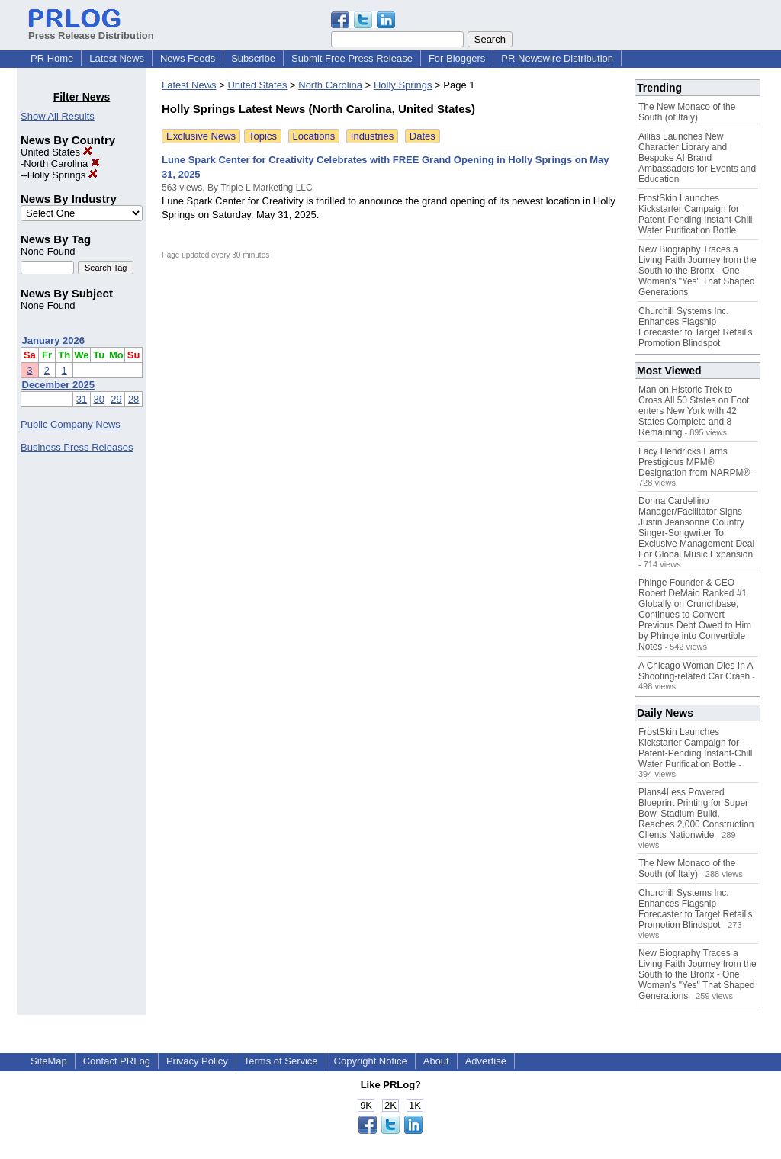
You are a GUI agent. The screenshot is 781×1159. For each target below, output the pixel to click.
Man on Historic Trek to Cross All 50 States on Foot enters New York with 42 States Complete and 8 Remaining (693, 411)
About (436, 1061)
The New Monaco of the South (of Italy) (686, 112)
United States (56, 152)
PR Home (52, 58)
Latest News (116, 58)
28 (133, 399)
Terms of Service (281, 1061)
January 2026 (53, 340)
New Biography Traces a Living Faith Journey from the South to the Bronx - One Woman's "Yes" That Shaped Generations (697, 270)
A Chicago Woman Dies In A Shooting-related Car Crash (695, 671)
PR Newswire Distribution (557, 58)
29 (116, 399)
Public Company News (71, 424)
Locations (314, 136)
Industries (372, 136)
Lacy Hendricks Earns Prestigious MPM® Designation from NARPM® (694, 462)
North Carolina (61, 163)
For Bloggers (457, 58)
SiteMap (49, 1061)
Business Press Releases (77, 447)
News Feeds (187, 58)
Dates (422, 136)
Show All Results (58, 116)
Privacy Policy (197, 1061)
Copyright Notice (370, 1061)
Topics (263, 136)
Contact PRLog (116, 1061)
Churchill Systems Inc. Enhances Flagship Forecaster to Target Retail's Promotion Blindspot (695, 327)
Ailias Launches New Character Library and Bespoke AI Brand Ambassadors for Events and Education (697, 158)
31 (81, 399)
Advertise (485, 1061)
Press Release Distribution (91, 29)
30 (99, 399)
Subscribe (253, 58)
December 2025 (58, 384)
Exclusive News (201, 136)
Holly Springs (62, 175)
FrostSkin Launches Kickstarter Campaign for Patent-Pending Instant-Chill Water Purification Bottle (695, 214)
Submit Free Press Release (352, 58)
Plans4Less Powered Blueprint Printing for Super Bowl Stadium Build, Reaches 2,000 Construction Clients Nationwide (696, 813)
